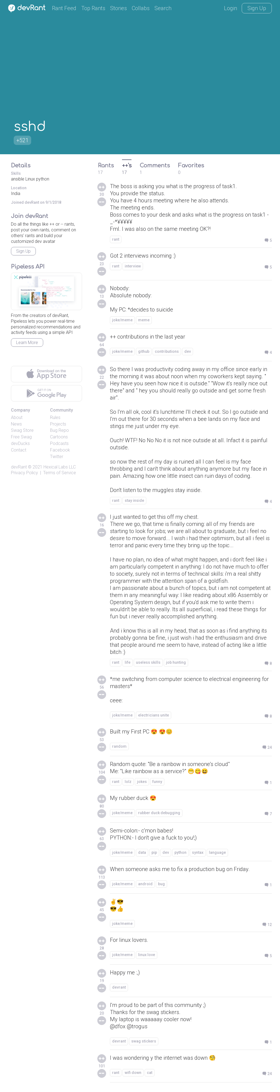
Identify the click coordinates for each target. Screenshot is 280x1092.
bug (161, 884)
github (143, 351)
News (16, 424)
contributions (167, 351)
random (119, 746)
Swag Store (22, 430)
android (145, 884)
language (217, 852)
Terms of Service (59, 472)
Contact (18, 450)
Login (230, 8)
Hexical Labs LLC (59, 467)
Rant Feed (64, 8)
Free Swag (21, 436)
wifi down (133, 1072)
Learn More (27, 342)
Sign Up (256, 8)
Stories (118, 8)
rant (115, 239)
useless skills (148, 662)
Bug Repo (59, 430)
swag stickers (143, 1041)
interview (133, 266)
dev (187, 351)
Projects (58, 424)
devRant (19, 467)
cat (149, 1072)
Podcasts (59, 443)
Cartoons (59, 436)
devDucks (20, 443)
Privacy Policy (24, 472)
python (180, 852)
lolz (128, 781)
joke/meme (122, 320)
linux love (146, 955)
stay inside (134, 500)
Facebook (60, 450)
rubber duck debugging (159, 813)
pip (154, 852)
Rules (55, 417)
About (16, 417)
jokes (142, 781)
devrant (119, 987)
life (127, 662)
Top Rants (93, 8)
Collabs (141, 8)
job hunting (176, 662)
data (142, 852)
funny (157, 781)
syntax (197, 852)
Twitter (56, 456)
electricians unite (153, 715)
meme (144, 320)
